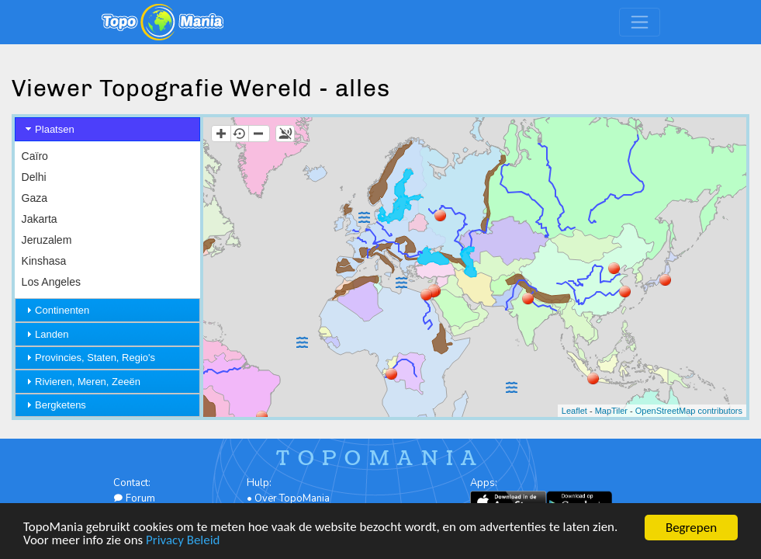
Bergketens (60, 405)
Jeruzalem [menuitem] (47, 240)
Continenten (62, 310)
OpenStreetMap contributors (688, 410)
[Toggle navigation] (639, 22)
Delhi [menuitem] (34, 177)
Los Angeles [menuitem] (51, 282)
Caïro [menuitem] (35, 156)
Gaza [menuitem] (35, 198)
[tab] (107, 129)
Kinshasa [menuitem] (44, 261)
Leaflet (574, 410)
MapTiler (611, 410)
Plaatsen (54, 129)
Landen (51, 334)
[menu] (107, 293)
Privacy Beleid (184, 541)
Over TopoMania (292, 498)
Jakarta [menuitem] (39, 219)
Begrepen (691, 527)
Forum (134, 498)
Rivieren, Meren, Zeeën (87, 381)
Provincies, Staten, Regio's (95, 357)
